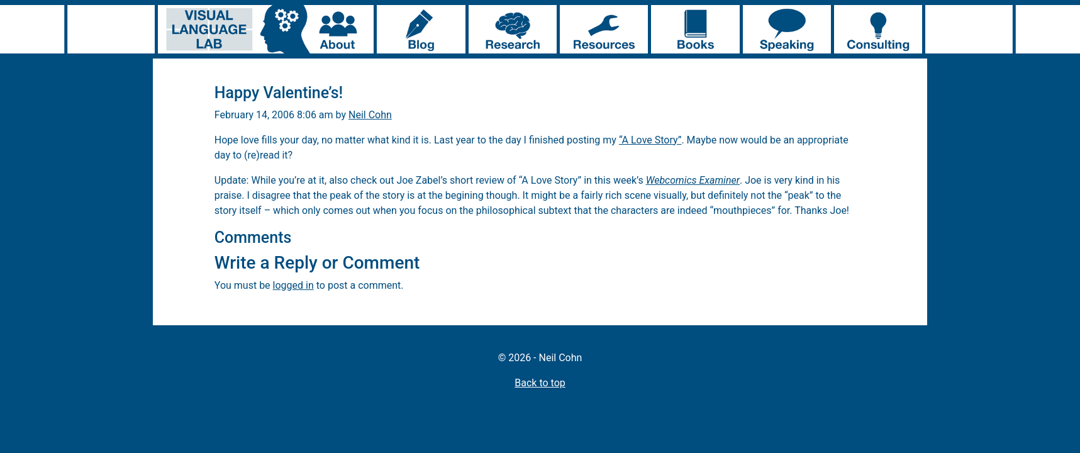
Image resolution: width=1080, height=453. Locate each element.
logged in (293, 285)
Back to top (540, 383)
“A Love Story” (650, 140)
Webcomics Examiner (693, 180)
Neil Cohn (370, 115)
